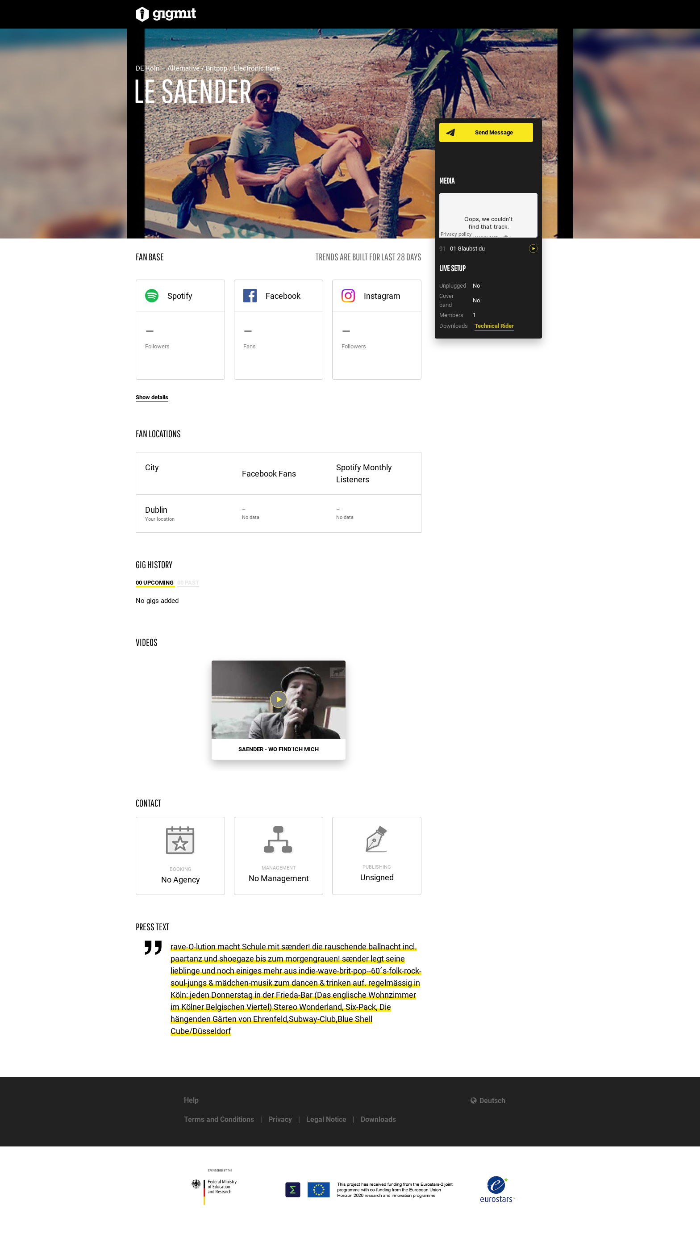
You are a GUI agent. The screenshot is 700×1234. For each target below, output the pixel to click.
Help (191, 1100)
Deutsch (492, 1100)
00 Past (188, 582)
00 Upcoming (155, 582)
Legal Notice (326, 1119)
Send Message (494, 132)
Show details (152, 397)
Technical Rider (494, 325)
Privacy (280, 1119)
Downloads (378, 1119)
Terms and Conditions (219, 1119)
